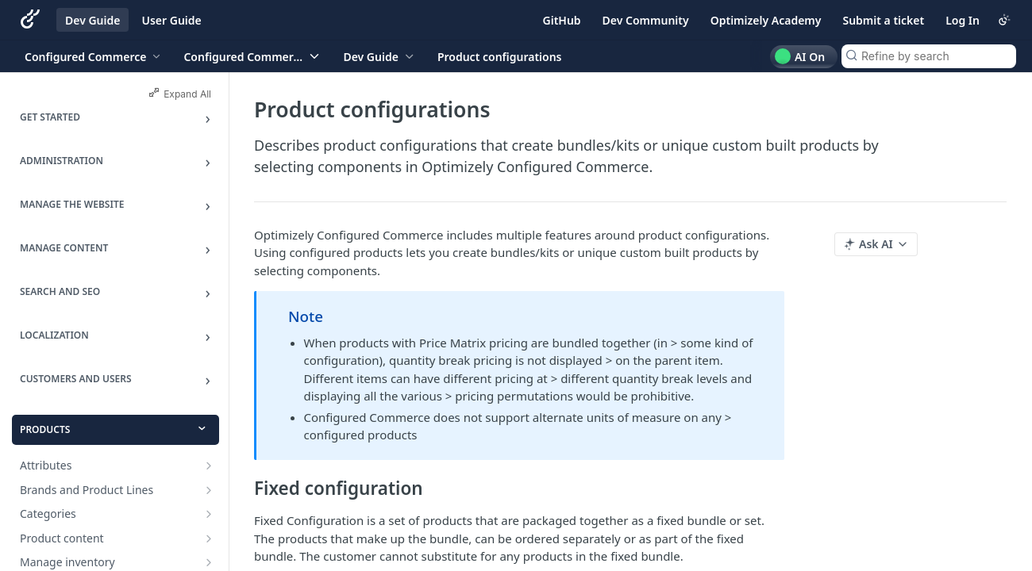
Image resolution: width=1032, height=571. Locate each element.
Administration (61, 160)
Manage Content (64, 248)
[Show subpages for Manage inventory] (208, 562)
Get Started (50, 117)
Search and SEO (60, 291)
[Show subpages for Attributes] (208, 465)
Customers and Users (76, 378)
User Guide (171, 20)
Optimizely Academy (766, 20)
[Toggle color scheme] (1004, 20)
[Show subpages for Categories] (208, 514)
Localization (54, 335)
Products (45, 429)
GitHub (562, 20)
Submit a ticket (883, 20)
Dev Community (646, 20)
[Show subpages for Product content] (208, 538)
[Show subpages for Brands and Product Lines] (208, 490)
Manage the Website (72, 204)
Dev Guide (92, 20)
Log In (962, 20)
